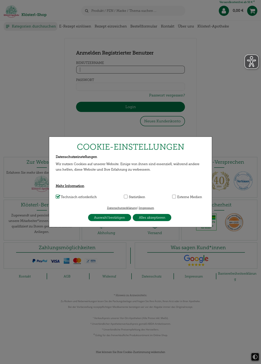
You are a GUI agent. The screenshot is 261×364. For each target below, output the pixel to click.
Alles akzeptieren (152, 217)
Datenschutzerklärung (122, 208)
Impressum (146, 208)
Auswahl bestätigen (109, 217)
